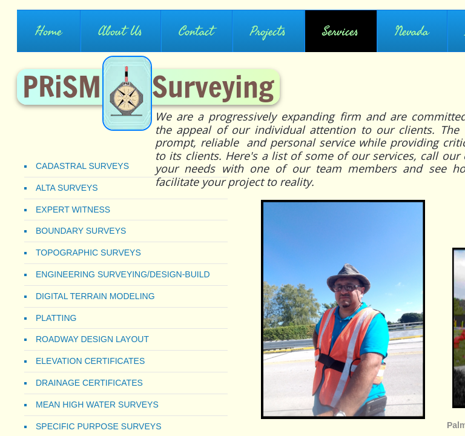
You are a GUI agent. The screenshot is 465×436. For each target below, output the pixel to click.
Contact (196, 31)
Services (340, 31)
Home (48, 31)
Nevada (412, 31)
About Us (120, 31)
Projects (268, 31)
